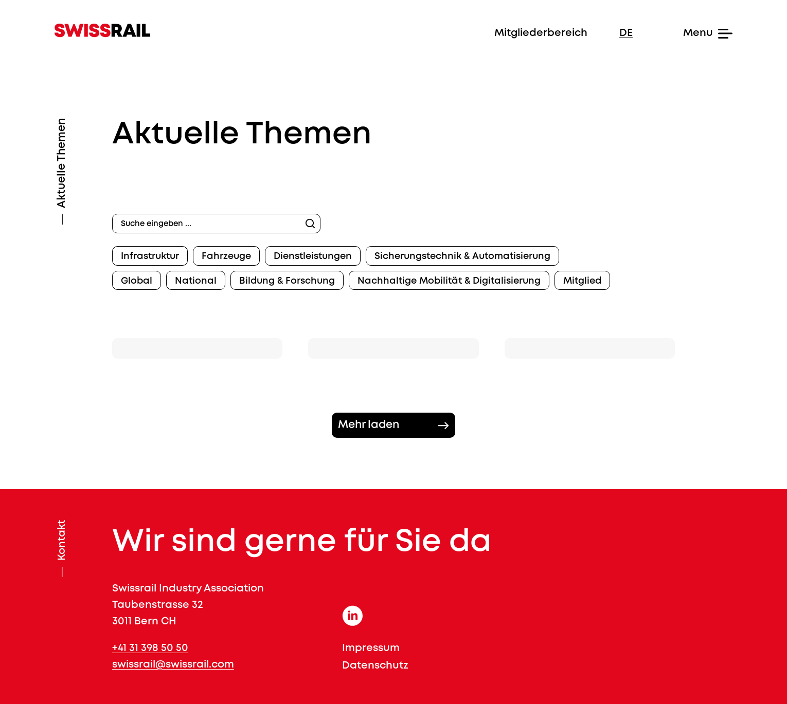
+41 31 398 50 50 (150, 648)
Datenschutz (375, 666)
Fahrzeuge (226, 256)
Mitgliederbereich (540, 33)
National (196, 281)
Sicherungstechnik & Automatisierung (462, 256)
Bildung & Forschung (287, 281)
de (626, 33)
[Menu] (688, 33)
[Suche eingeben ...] (216, 223)
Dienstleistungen (313, 256)
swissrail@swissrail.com (173, 665)
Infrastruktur (150, 256)
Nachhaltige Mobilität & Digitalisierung (449, 281)
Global (136, 281)
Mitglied (582, 281)
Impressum (371, 648)
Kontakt (62, 540)
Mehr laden (368, 425)
